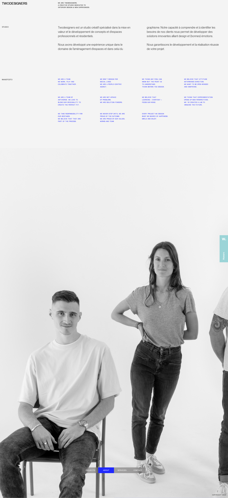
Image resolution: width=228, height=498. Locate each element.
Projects (90, 470)
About (106, 470)
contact (137, 470)
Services (121, 470)
